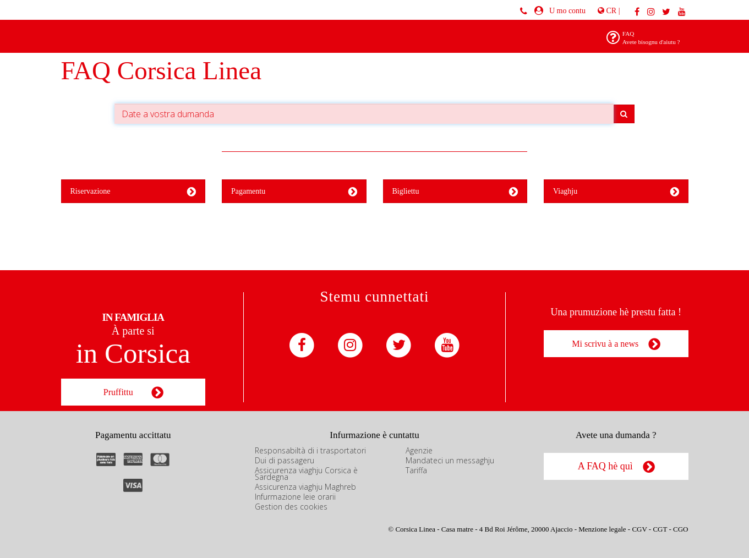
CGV (639, 529)
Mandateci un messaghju (450, 460)
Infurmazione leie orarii (295, 496)
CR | (609, 11)
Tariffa (416, 470)
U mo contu (565, 11)
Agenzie (419, 450)
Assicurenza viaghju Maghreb (305, 487)
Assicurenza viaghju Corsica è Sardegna (306, 473)
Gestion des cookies (291, 506)
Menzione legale (602, 529)
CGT (660, 529)
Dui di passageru (284, 460)
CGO (680, 529)
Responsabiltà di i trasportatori (310, 450)
